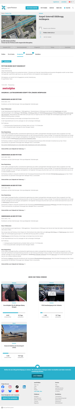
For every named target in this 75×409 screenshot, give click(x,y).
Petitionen (44, 8)
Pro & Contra (11, 54)
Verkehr (41, 13)
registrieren (56, 2)
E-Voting (57, 391)
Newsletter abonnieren (10, 398)
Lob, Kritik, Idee (38, 391)
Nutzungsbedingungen (60, 398)
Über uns (36, 384)
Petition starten (32, 8)
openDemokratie (59, 388)
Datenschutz (58, 399)
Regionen (36, 403)
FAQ (56, 384)
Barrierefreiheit (58, 403)
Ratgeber (36, 396)
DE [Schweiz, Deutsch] (70, 2)
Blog (35, 388)
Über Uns (59, 8)
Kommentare (29, 53)
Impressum (58, 401)
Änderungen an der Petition (11, 99)
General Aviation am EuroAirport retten (14, 346)
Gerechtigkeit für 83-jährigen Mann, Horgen (14, 306)
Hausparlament (59, 389)
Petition (3, 54)
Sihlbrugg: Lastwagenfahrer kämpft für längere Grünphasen (23, 92)
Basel (14, 323)
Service (51, 8)
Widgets (57, 386)
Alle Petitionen (37, 398)
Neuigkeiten (20, 53)
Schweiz (14, 283)
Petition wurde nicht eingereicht (13, 66)
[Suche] (73, 8)
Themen (36, 401)
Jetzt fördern (37, 376)
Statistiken (38, 54)
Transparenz (58, 396)
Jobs (35, 386)
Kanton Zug (8, 13)
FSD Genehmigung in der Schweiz (52, 305)
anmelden (63, 2)
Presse (35, 389)
